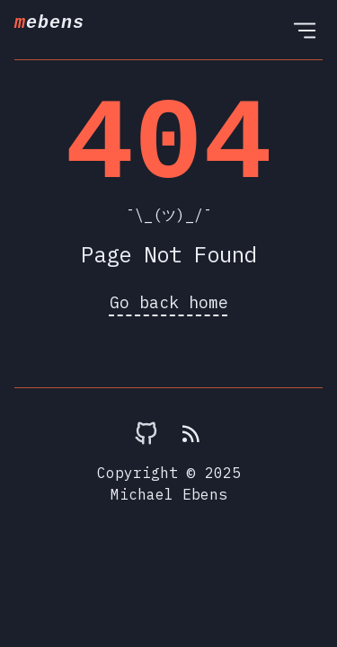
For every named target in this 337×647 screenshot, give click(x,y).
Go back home (169, 302)
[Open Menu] (305, 30)
